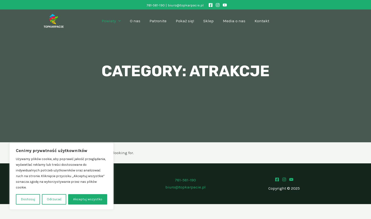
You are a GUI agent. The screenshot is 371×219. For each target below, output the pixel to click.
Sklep (207, 20)
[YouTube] (225, 5)
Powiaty (114, 21)
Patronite (159, 20)
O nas (137, 20)
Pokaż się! (185, 20)
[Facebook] (210, 5)
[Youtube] (291, 179)
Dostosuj (28, 199)
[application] (121, 21)
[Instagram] (218, 5)
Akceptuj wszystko (87, 199)
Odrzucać (54, 199)
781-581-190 (155, 5)
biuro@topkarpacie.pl (186, 5)
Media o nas (232, 20)
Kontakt (258, 20)
